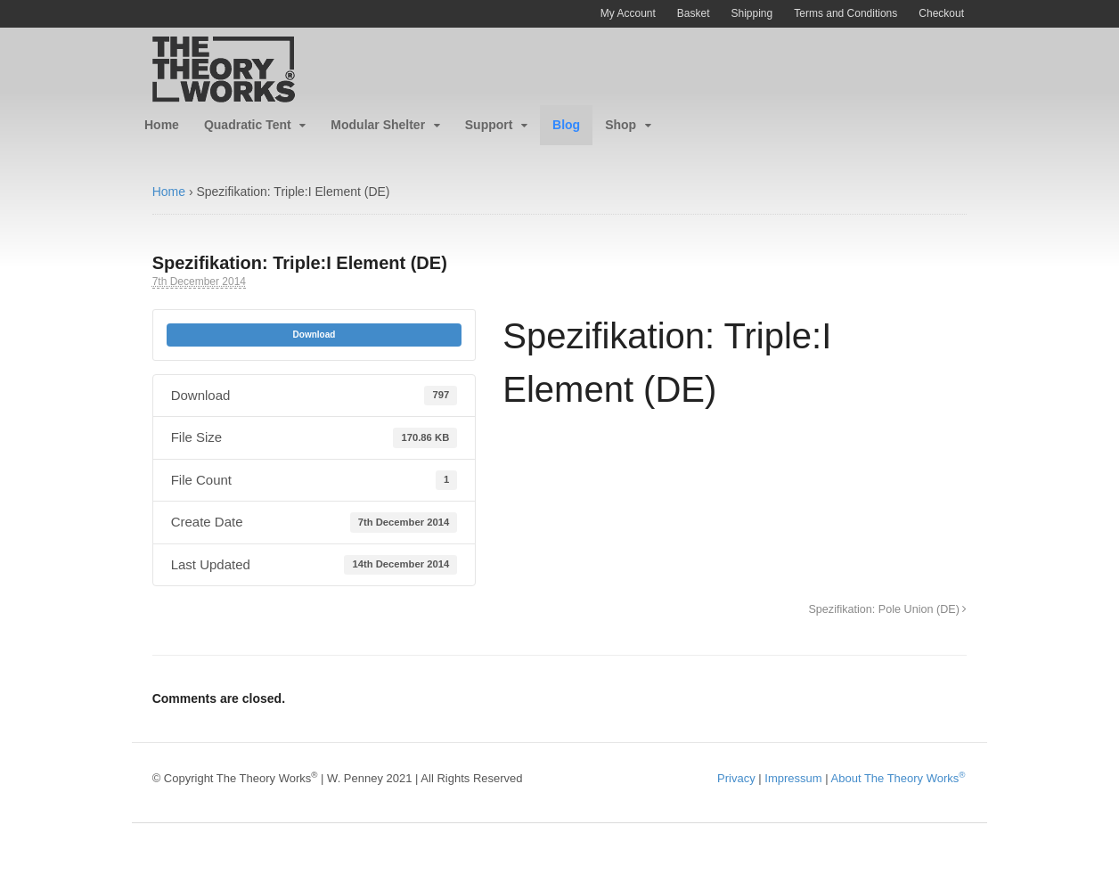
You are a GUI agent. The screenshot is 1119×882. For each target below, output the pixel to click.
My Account (628, 13)
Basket (693, 13)
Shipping (752, 13)
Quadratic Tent (247, 125)
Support (489, 125)
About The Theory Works (898, 778)
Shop (620, 125)
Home (161, 125)
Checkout (941, 13)
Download (314, 334)
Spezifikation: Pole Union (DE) (887, 609)
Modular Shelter (378, 125)
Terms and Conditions (845, 13)
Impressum (792, 778)
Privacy (736, 778)
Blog (566, 125)
